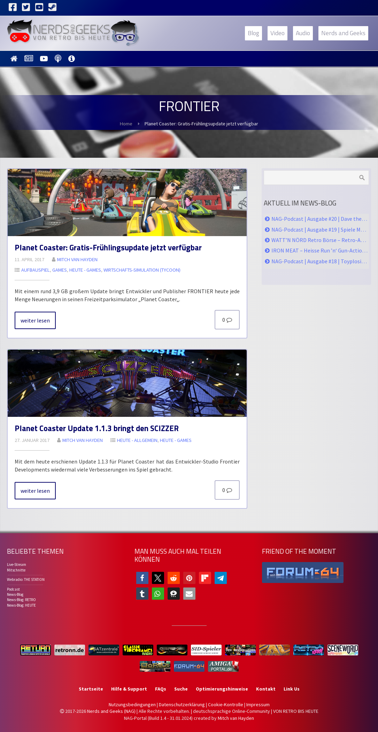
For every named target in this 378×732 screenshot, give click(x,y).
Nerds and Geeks (343, 33)
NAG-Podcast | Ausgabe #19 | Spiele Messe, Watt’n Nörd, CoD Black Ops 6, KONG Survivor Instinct (319, 229)
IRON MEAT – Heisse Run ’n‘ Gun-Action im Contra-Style (319, 250)
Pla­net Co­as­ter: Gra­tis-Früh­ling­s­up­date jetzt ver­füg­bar (108, 248)
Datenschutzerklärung (182, 704)
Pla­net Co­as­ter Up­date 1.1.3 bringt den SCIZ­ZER (97, 428)
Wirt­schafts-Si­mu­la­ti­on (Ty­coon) (141, 270)
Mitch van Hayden (236, 718)
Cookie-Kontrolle (225, 704)
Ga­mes (59, 270)
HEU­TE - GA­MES (85, 270)
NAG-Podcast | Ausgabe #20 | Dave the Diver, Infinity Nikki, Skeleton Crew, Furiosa (319, 218)
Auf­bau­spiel (35, 270)
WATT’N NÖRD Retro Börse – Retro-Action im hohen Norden (319, 239)
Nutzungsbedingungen (132, 704)
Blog (253, 33)
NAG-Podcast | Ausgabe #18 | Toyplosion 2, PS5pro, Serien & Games (319, 261)
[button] (142, 578)
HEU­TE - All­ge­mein (137, 440)
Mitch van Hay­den (77, 259)
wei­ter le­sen (35, 320)
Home (126, 123)
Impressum (258, 704)
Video (277, 33)
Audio (303, 33)
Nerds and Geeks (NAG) (111, 711)
